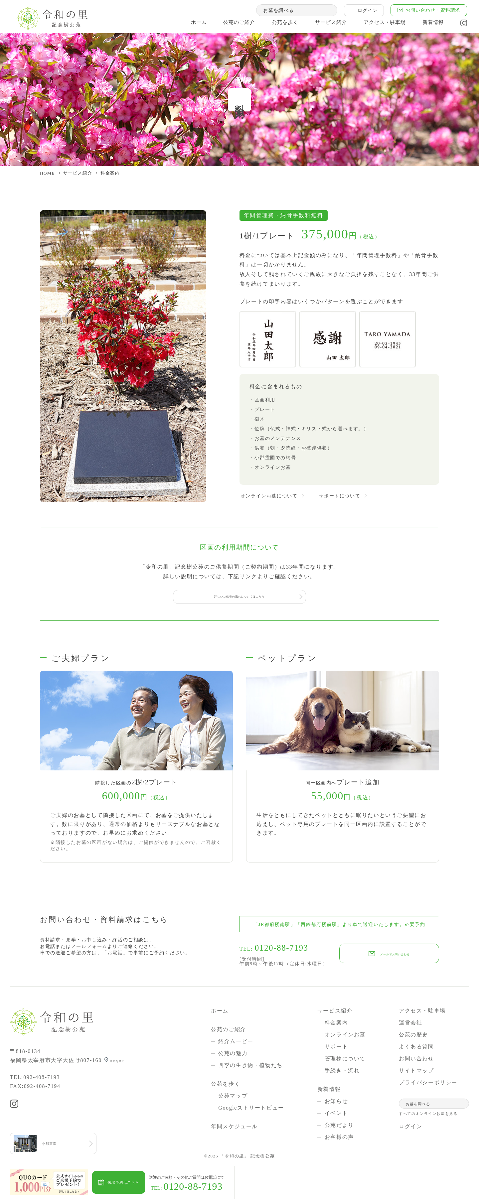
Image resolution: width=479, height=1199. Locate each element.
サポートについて (339, 496)
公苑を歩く (276, 24)
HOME (47, 173)
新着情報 (428, 24)
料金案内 (336, 1024)
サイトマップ (416, 1072)
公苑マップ (232, 1098)
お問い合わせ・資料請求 (428, 11)
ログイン (363, 11)
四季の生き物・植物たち (250, 1067)
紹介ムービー (235, 1043)
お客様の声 (339, 1139)
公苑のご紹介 (229, 24)
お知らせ (336, 1103)
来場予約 (140, 1182)
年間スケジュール (234, 1128)
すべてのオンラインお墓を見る (428, 1116)
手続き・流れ (342, 1072)
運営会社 (410, 1024)
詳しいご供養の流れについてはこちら (239, 597)
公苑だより (339, 1127)
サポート (336, 1048)
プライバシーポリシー (428, 1084)
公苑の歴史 (413, 1036)
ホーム (187, 24)
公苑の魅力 (232, 1055)
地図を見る (125, 1062)
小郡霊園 (53, 1146)
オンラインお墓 (345, 1036)
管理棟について (345, 1060)
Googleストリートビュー (251, 1110)
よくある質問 (416, 1048)
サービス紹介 (323, 24)
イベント (336, 1115)
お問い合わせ (416, 1060)
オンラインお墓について (269, 496)
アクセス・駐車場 (378, 24)
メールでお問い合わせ (395, 955)
